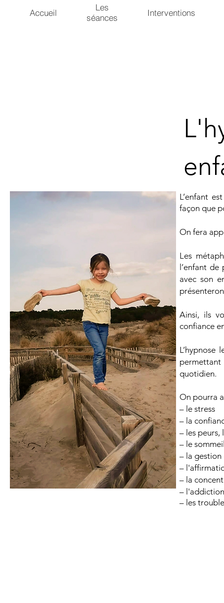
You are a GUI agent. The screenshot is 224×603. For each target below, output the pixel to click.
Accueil (43, 12)
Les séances (102, 12)
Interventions (171, 12)
